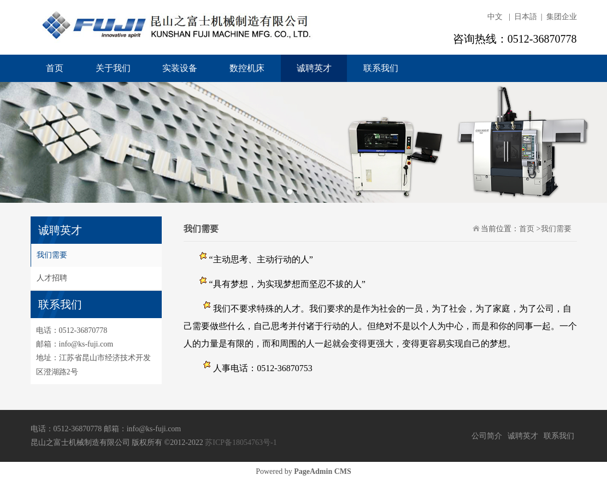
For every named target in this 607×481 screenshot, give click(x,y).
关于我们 (113, 68)
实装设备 (179, 68)
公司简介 (487, 436)
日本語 (525, 17)
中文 (495, 17)
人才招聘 (52, 278)
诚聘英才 (314, 68)
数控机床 (246, 68)
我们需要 (52, 255)
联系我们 (380, 68)
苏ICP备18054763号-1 (240, 442)
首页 (54, 68)
